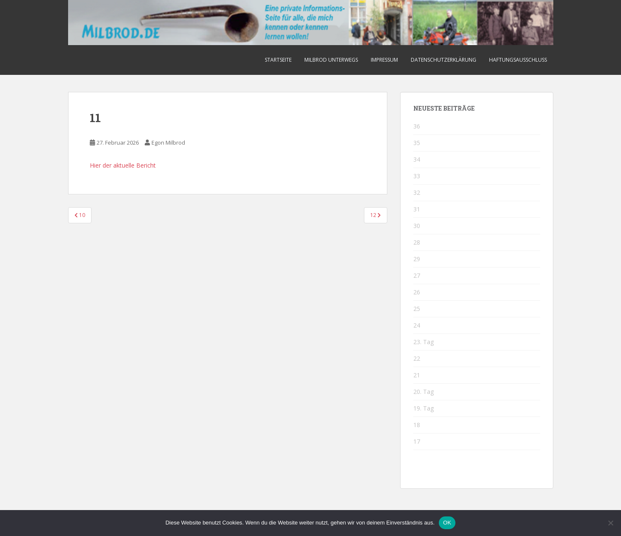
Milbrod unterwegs (331, 59)
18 (416, 425)
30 (416, 226)
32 (416, 192)
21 (416, 375)
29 (416, 259)
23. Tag (423, 342)
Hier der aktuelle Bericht (123, 165)
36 (416, 126)
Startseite (278, 59)
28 (416, 242)
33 (416, 176)
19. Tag (423, 408)
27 (416, 275)
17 (416, 441)
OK (447, 522)
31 (416, 209)
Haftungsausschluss (518, 59)
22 (416, 358)
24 (416, 325)
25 (416, 309)
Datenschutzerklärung (443, 59)
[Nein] (610, 523)
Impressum (384, 59)
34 (416, 159)
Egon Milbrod (168, 142)
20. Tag (423, 392)
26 (416, 292)
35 (416, 143)
